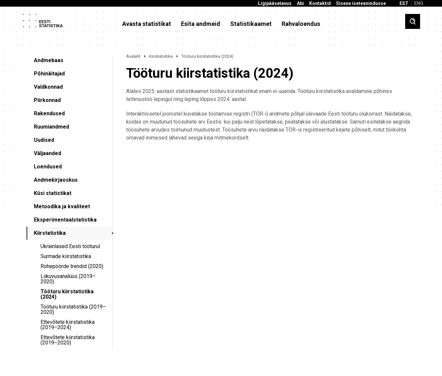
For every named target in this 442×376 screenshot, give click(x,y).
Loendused (48, 166)
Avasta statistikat (146, 24)
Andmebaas (48, 60)
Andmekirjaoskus (56, 180)
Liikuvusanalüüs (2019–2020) (68, 279)
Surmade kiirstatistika (66, 256)
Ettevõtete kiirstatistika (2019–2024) (68, 324)
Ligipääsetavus (275, 3)
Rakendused (49, 113)
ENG (418, 3)
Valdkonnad (48, 87)
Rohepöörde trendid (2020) (72, 266)
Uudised (44, 140)
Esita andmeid (200, 24)
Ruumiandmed (51, 127)
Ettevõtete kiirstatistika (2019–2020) (68, 340)
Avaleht (133, 56)
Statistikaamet (251, 24)
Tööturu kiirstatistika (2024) (67, 294)
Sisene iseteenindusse (361, 3)
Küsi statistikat (52, 193)
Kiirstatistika (50, 233)
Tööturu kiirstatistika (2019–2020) (73, 309)
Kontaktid (320, 3)
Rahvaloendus (301, 24)
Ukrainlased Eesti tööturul (70, 246)
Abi (300, 3)
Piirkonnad (47, 100)
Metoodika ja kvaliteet (62, 206)
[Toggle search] (412, 21)
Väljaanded (47, 153)
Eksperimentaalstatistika (65, 220)
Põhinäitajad (49, 73)
